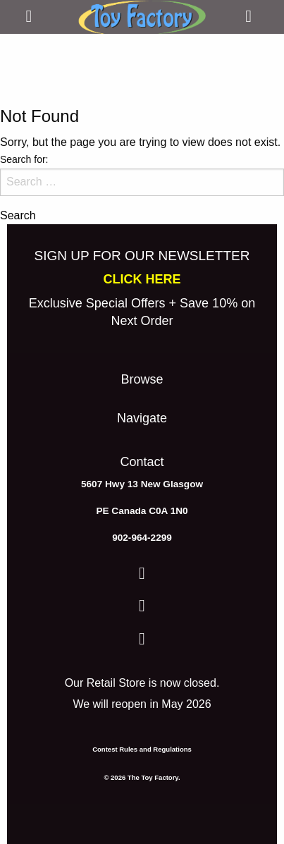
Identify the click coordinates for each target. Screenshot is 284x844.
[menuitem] (142, 383)
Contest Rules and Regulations (142, 749)
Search (18, 215)
